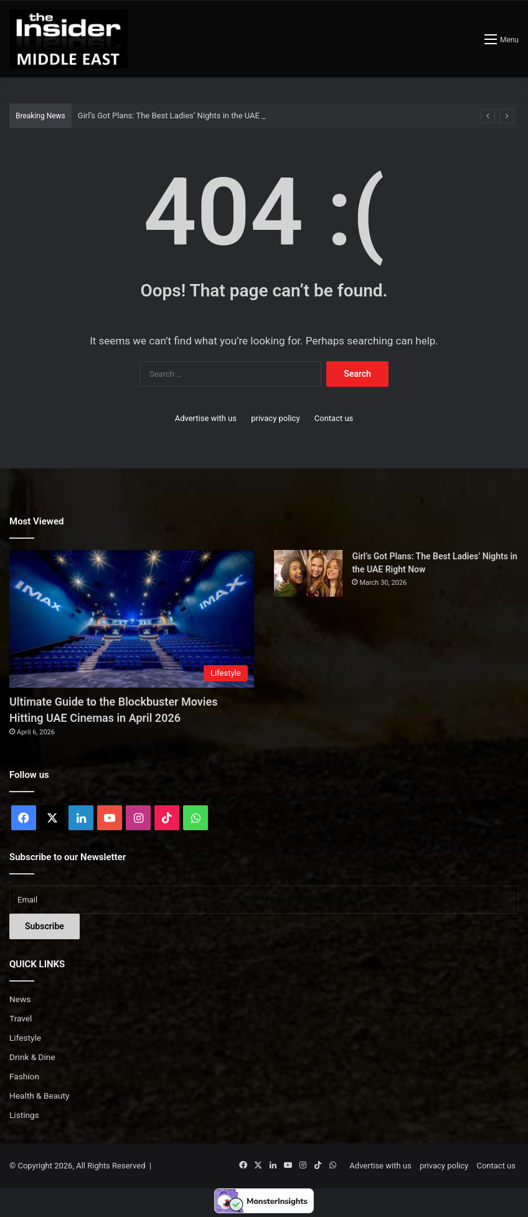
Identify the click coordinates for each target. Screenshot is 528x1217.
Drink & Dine (32, 1057)
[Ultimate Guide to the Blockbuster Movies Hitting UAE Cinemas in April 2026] (131, 619)
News (20, 999)
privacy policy (275, 418)
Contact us (334, 418)
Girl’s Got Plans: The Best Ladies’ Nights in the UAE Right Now (188, 115)
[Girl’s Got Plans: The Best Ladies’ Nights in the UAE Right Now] (308, 573)
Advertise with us (206, 418)
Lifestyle (25, 1038)
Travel (20, 1018)
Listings (24, 1115)
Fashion (24, 1076)
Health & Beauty (39, 1096)
